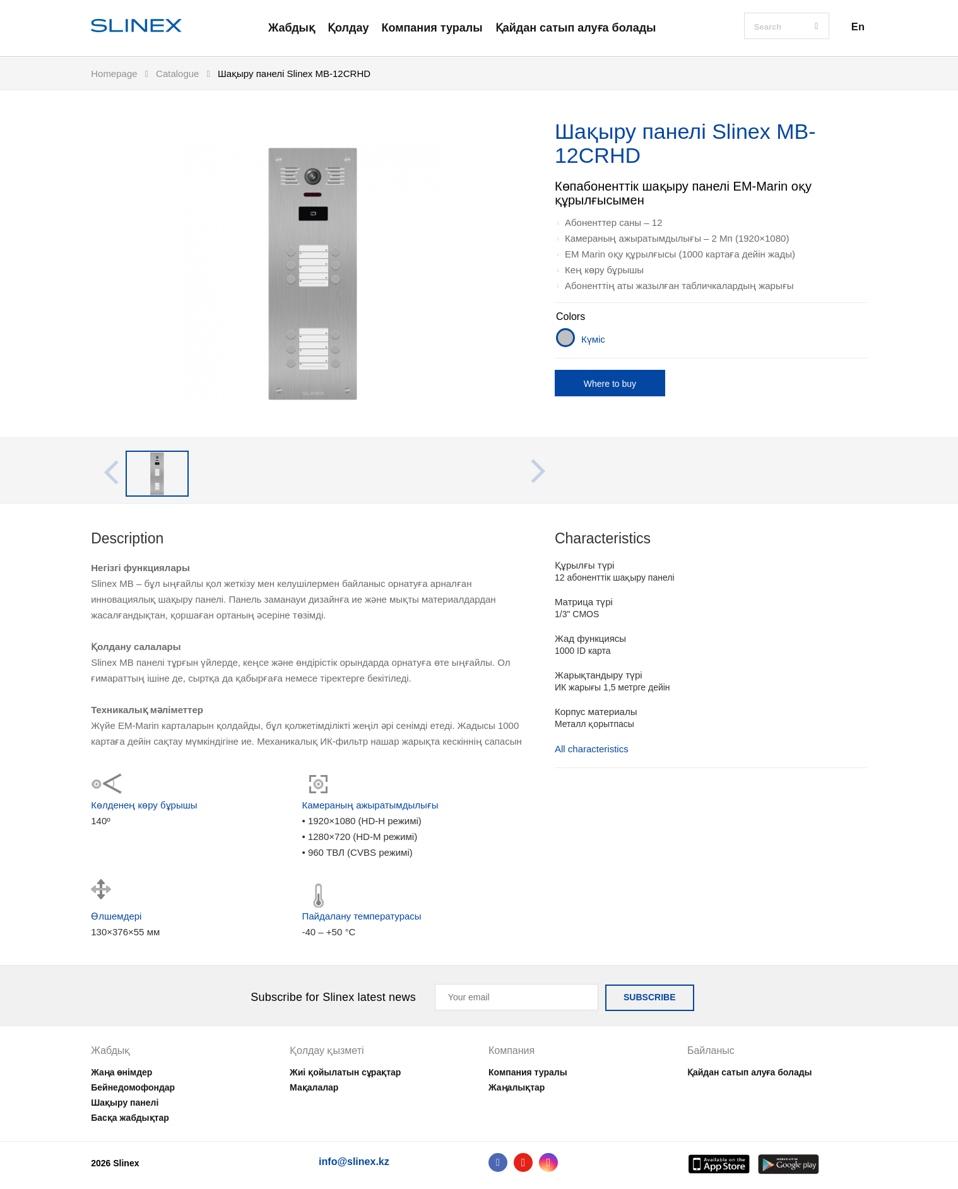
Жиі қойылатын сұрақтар (345, 1072)
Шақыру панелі (124, 1102)
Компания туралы (431, 27)
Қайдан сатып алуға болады (575, 27)
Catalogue (177, 73)
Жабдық (291, 27)
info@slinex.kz (354, 1161)
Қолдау (348, 27)
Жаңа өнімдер (121, 1072)
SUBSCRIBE (649, 997)
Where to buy (610, 384)
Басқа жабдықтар (130, 1118)
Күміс (593, 339)
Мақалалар (314, 1087)
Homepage (114, 73)
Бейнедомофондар (133, 1087)
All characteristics (592, 749)
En (858, 26)
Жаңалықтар (516, 1087)
